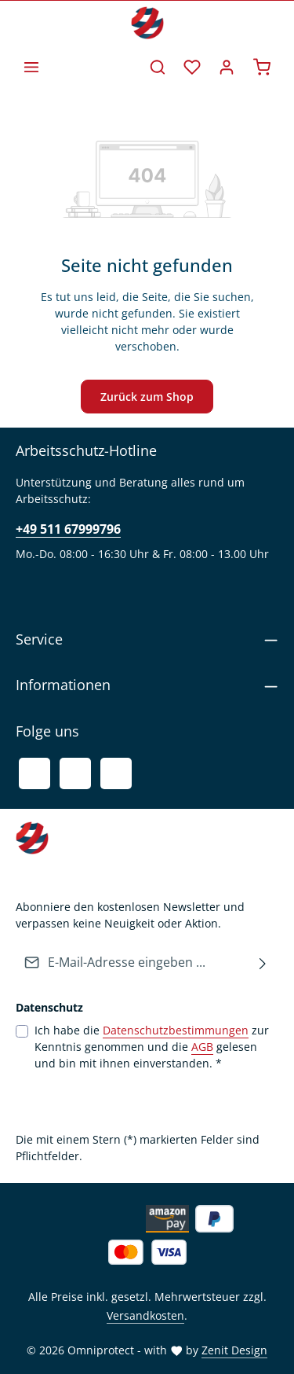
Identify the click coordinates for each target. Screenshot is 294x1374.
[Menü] (31, 67)
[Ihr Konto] (226, 67)
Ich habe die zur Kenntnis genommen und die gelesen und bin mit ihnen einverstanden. (151, 1046)
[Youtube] (75, 773)
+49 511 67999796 (68, 529)
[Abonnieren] (263, 962)
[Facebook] (34, 773)
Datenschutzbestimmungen (176, 1030)
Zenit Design (234, 1350)
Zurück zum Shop (147, 396)
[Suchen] (157, 67)
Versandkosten (145, 1315)
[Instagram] (116, 773)
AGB (202, 1046)
